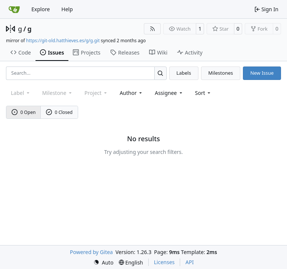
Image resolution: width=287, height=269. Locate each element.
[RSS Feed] (152, 28)
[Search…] (160, 73)
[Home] (14, 9)
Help (67, 9)
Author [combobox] (131, 92)
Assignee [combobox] (169, 92)
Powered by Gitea (91, 252)
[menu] (203, 93)
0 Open (24, 112)
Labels (183, 72)
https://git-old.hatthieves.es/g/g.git (63, 40)
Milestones (220, 72)
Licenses (164, 262)
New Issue (262, 72)
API (189, 262)
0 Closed (59, 112)
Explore (40, 9)
